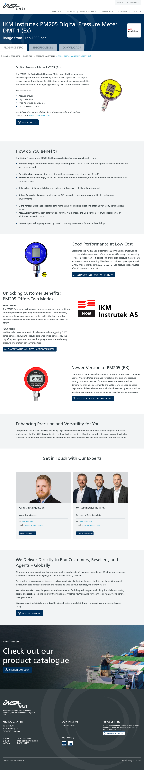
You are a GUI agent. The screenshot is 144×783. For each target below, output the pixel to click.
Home (5, 56)
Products (15, 56)
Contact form (68, 725)
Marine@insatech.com (33, 525)
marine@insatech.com (27, 740)
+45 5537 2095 (86, 522)
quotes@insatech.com (39, 115)
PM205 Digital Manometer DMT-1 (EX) (74, 56)
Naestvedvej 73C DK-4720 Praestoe (11, 730)
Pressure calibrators (45, 56)
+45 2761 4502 (28, 522)
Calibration (28, 56)
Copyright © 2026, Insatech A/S (14, 760)
